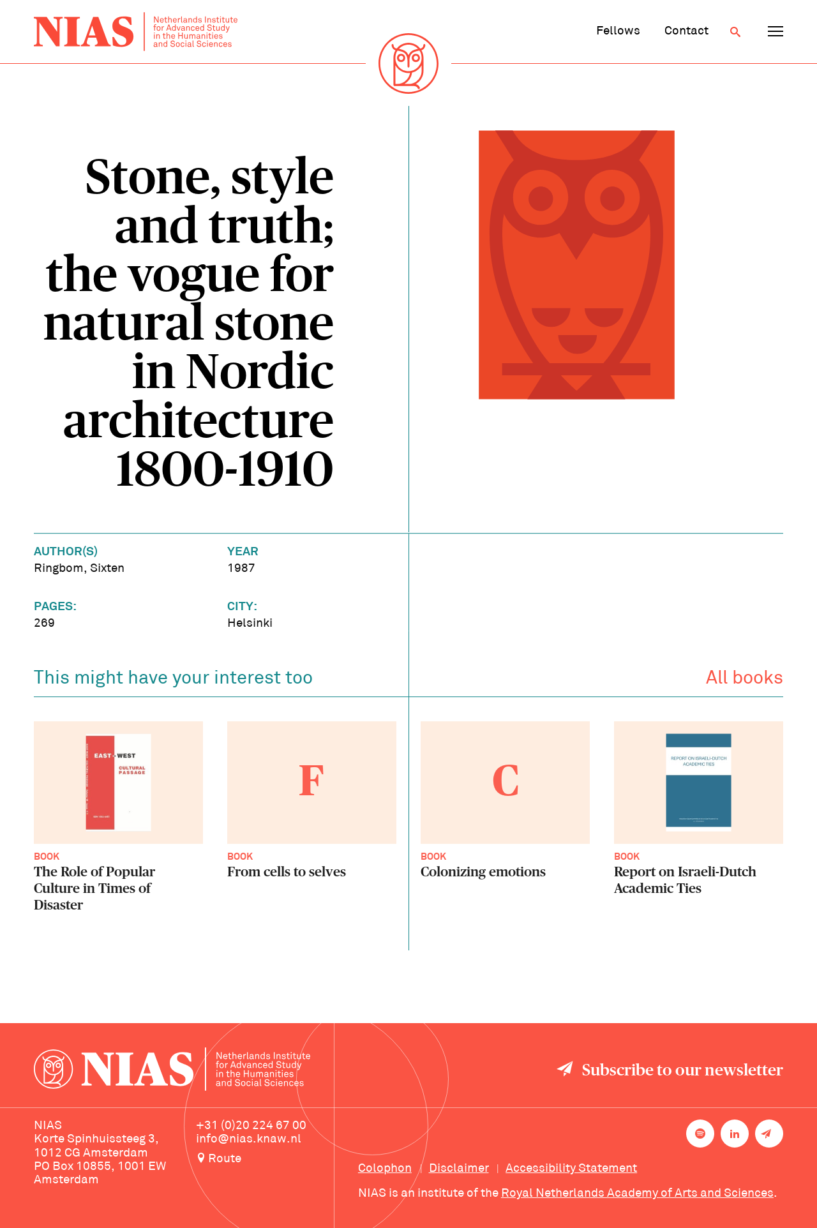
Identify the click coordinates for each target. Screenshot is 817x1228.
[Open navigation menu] (775, 32)
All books (744, 681)
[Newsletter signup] (769, 1133)
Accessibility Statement (571, 1168)
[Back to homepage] (135, 31)
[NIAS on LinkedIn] (735, 1133)
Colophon (385, 1168)
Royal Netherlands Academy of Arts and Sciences (637, 1193)
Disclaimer (459, 1168)
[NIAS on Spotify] (700, 1133)
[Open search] (735, 32)
